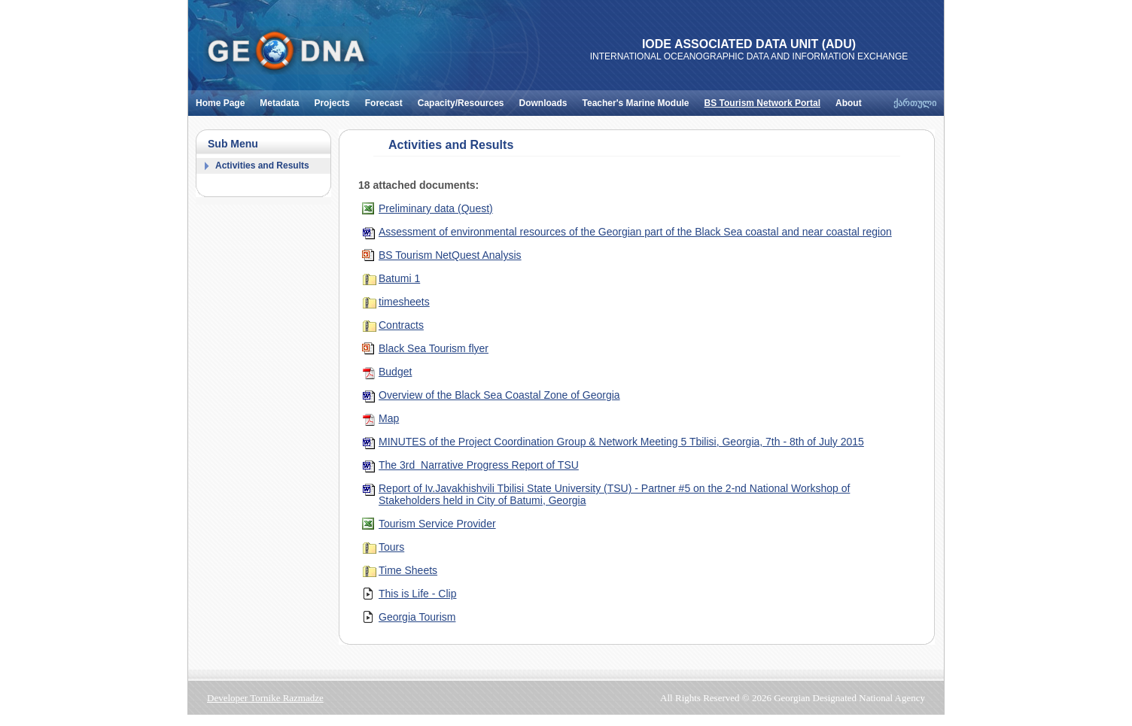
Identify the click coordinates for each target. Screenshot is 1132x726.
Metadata (283, 99)
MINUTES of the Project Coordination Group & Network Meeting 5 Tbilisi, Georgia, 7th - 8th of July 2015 (621, 442)
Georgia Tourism (417, 617)
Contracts (401, 325)
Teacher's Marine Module (640, 99)
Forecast (387, 99)
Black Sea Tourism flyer (433, 348)
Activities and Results (262, 165)
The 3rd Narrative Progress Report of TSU (479, 465)
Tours (391, 547)
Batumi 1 (399, 278)
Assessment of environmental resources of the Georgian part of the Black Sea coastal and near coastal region (635, 232)
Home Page (224, 99)
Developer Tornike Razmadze (265, 697)
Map (389, 418)
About (852, 99)
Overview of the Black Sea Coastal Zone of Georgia (499, 395)
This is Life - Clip (417, 594)
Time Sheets (408, 570)
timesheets (404, 302)
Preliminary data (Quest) (436, 208)
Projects (335, 99)
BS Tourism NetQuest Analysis (450, 255)
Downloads (547, 99)
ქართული (914, 103)
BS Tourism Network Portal (766, 99)
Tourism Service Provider (437, 524)
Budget (395, 372)
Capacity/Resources (465, 99)
